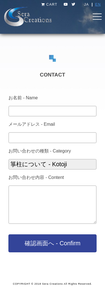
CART (49, 4)
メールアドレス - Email (31, 124)
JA (86, 4)
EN (98, 4)
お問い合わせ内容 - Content (36, 177)
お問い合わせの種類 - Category (39, 151)
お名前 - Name (23, 97)
